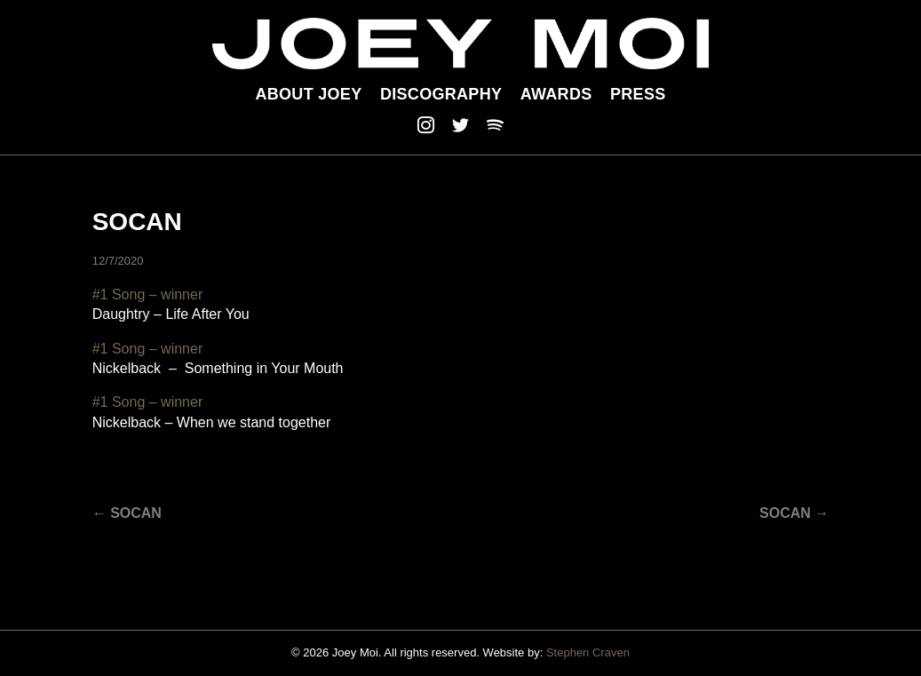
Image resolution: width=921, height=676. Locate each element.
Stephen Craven (588, 652)
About (308, 94)
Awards (556, 94)
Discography (441, 94)
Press (638, 94)
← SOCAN (127, 513)
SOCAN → (794, 513)
